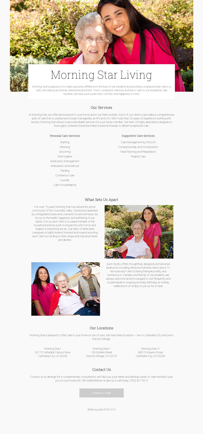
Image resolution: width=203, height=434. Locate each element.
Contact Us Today (101, 393)
